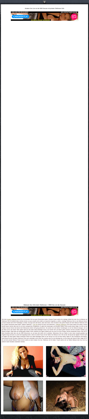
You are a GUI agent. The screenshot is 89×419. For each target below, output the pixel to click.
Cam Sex (35, 324)
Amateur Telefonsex (12, 319)
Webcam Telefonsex (61, 324)
